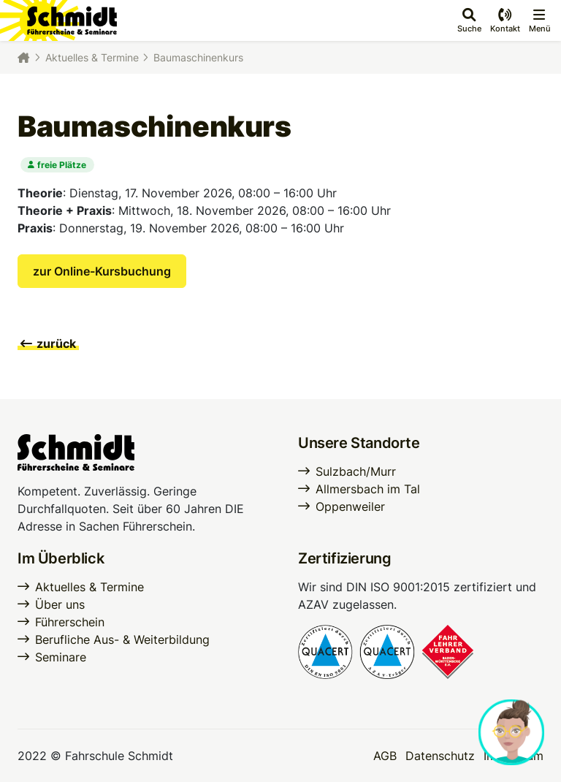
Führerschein (69, 622)
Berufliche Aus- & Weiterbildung (122, 639)
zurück (48, 343)
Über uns (60, 604)
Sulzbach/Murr (356, 471)
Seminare (60, 657)
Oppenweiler (350, 506)
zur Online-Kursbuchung (102, 271)
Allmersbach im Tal (368, 489)
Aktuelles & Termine (92, 57)
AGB (385, 755)
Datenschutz (440, 755)
